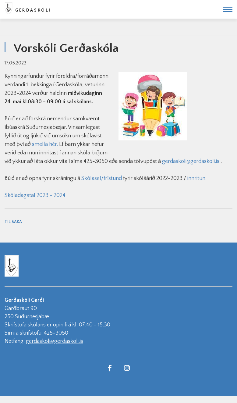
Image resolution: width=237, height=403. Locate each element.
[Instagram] (127, 368)
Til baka (13, 221)
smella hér (44, 144)
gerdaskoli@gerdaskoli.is (190, 161)
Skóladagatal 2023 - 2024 (35, 195)
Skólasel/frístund (101, 178)
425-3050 (56, 333)
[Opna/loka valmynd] (227, 9)
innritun (196, 178)
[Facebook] (110, 368)
